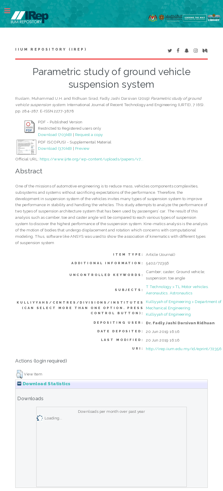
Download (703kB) (55, 134)
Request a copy (89, 134)
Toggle (10, 11)
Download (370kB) (55, 148)
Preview (82, 148)
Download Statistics (43, 383)
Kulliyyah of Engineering (168, 314)
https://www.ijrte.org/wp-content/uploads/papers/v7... (91, 159)
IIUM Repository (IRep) (51, 49)
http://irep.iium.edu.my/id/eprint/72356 (184, 348)
